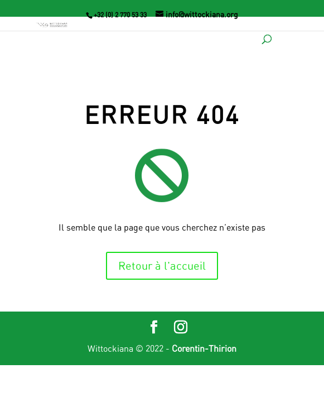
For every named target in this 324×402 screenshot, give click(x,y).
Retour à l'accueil (162, 265)
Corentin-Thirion (204, 348)
